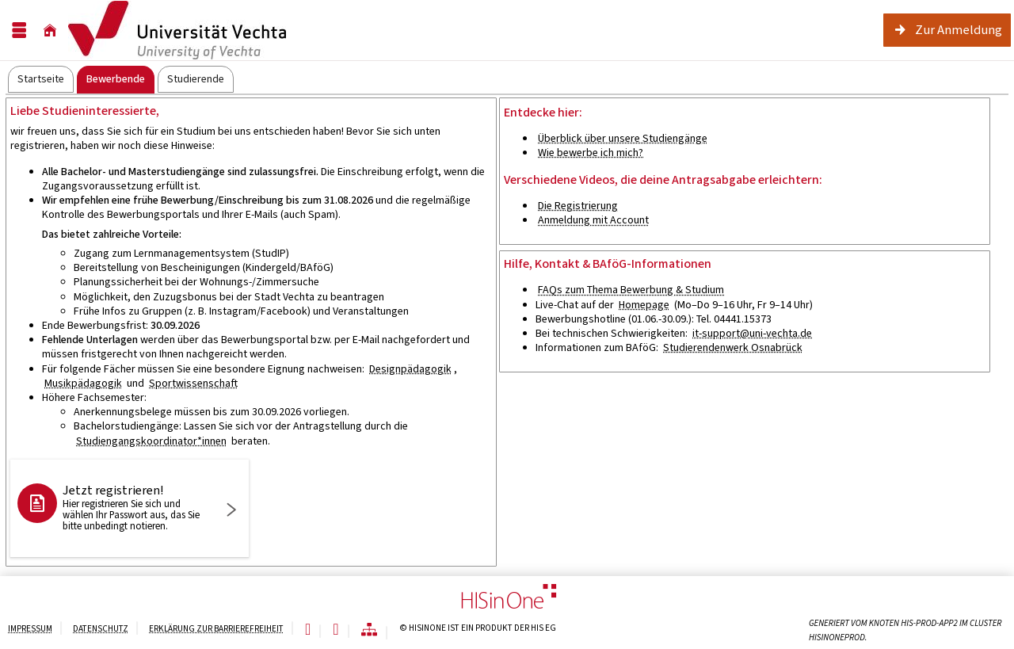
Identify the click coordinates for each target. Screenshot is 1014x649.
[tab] (41, 79)
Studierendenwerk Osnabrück (732, 347)
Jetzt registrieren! (135, 507)
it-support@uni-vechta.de (752, 333)
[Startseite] (50, 30)
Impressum (30, 629)
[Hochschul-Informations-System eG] (177, 30)
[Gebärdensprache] (335, 630)
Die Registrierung (578, 205)
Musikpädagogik (83, 383)
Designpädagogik (410, 368)
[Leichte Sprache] (308, 630)
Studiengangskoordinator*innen (151, 441)
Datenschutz (100, 629)
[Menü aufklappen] (19, 30)
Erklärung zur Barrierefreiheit (216, 629)
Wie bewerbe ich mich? (590, 152)
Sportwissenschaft (193, 383)
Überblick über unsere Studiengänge (622, 138)
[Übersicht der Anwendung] (369, 630)
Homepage (644, 304)
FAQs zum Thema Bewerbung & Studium (631, 289)
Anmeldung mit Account (593, 219)
